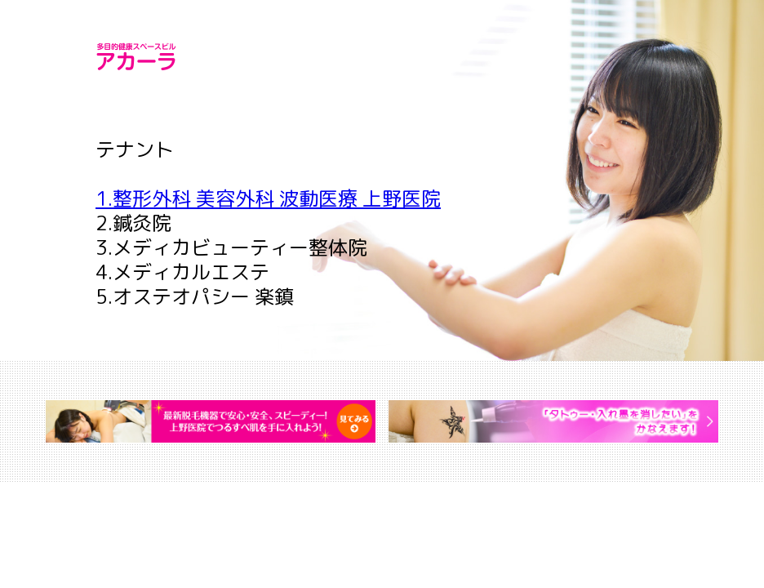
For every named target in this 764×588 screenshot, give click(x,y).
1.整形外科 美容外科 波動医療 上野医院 (268, 198)
